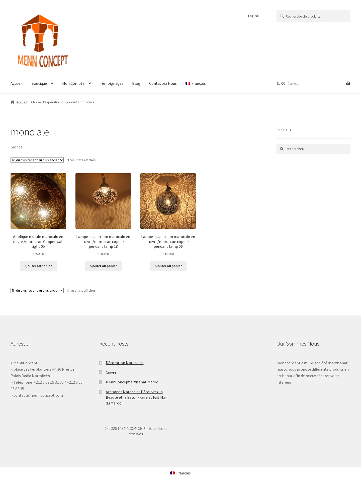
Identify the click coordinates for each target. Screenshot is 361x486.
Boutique (39, 83)
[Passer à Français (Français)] (180, 472)
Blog (136, 83)
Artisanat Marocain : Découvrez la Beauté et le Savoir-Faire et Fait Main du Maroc (137, 397)
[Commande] (37, 160)
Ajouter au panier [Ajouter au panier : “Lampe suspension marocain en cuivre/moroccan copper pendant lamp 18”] (103, 266)
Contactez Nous (163, 83)
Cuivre (111, 372)
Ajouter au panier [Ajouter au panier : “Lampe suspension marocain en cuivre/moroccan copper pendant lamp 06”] (168, 266)
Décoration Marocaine (125, 362)
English (253, 16)
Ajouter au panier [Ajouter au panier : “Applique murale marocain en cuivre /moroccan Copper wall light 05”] (38, 266)
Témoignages (111, 83)
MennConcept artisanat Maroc (132, 381)
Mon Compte (73, 83)
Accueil (17, 83)
